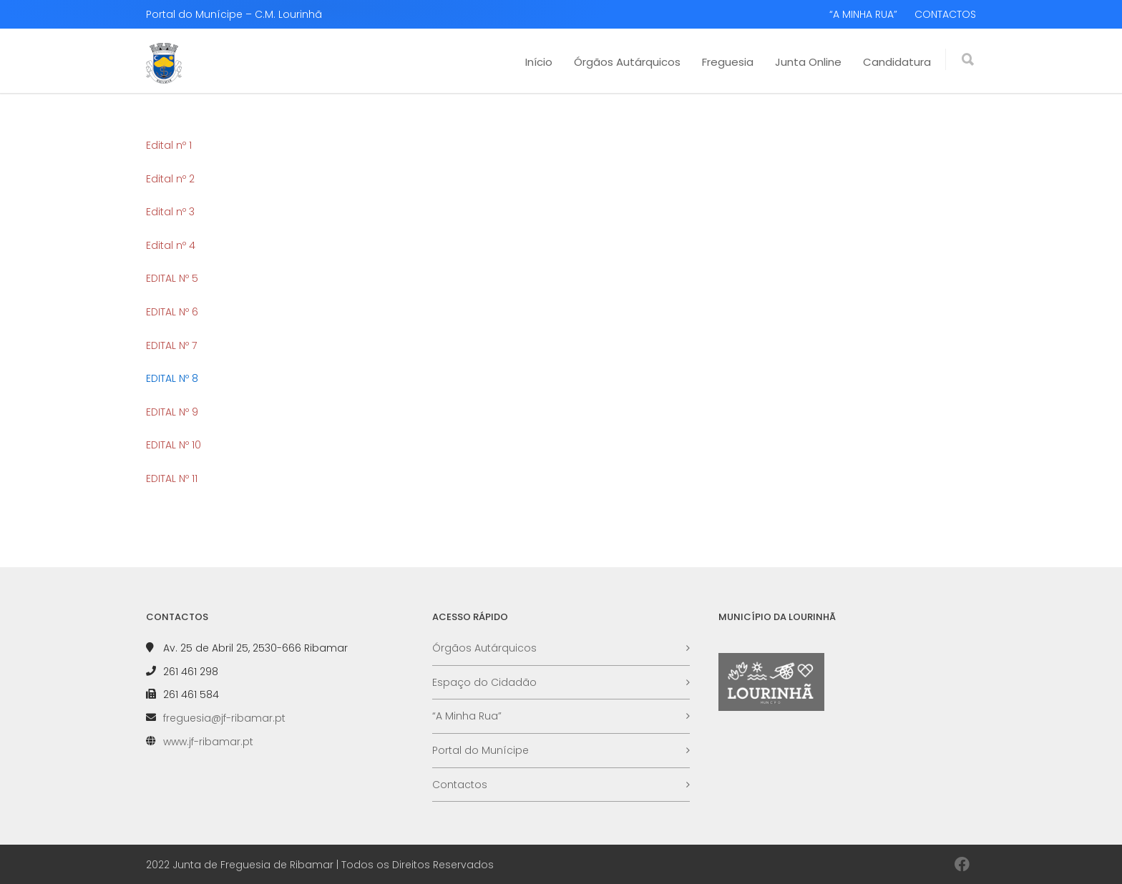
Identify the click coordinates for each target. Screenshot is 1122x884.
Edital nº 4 (170, 245)
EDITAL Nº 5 (172, 278)
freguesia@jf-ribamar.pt (224, 718)
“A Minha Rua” (467, 716)
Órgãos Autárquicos (627, 61)
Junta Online (808, 61)
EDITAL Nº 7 (171, 345)
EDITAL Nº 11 (171, 478)
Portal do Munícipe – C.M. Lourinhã (234, 14)
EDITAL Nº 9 (172, 412)
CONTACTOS (945, 14)
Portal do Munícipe (480, 750)
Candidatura (897, 61)
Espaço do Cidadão (484, 682)
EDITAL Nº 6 (172, 312)
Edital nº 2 (170, 179)
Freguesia (727, 61)
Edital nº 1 (169, 145)
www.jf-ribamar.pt (208, 742)
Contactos (459, 784)
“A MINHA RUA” (863, 14)
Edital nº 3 (170, 212)
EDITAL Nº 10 (173, 445)
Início (538, 61)
